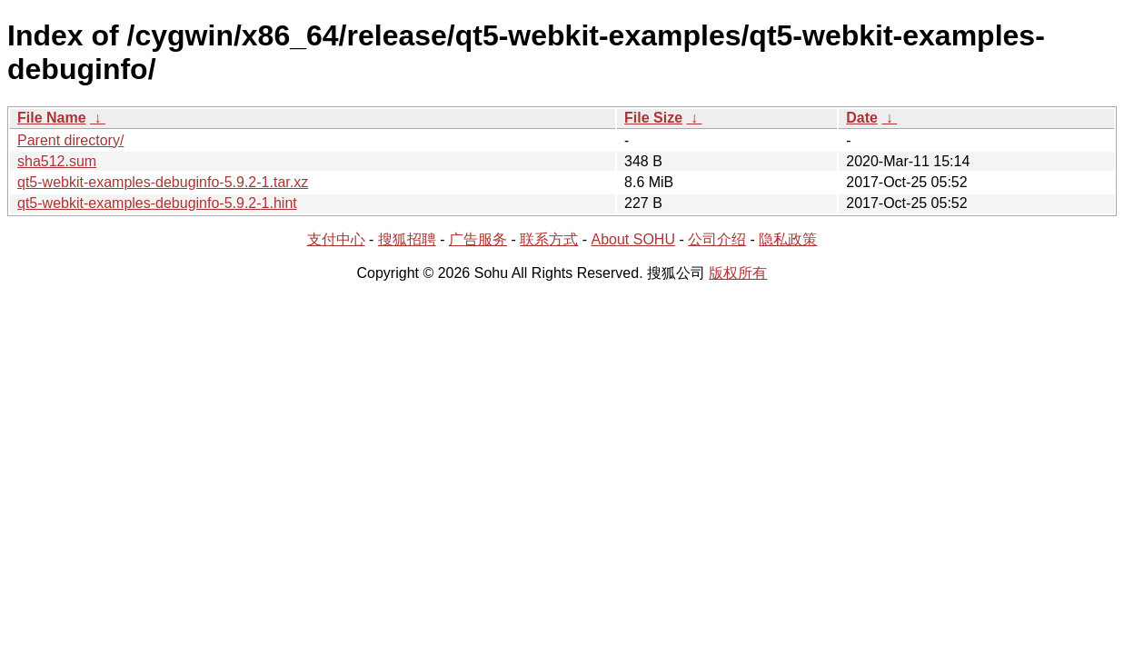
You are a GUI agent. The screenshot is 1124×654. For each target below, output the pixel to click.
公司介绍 (717, 239)
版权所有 (738, 273)
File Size (653, 117)
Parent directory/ (70, 140)
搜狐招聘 (407, 239)
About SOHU (632, 239)
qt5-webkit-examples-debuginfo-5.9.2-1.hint (157, 203)
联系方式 (549, 239)
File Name (51, 117)
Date (862, 117)
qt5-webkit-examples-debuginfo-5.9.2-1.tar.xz (162, 182)
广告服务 (478, 239)
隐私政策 (788, 239)
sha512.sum (56, 161)
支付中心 (336, 239)
